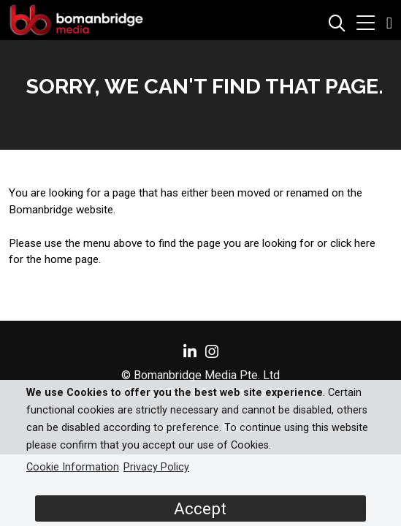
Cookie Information (72, 467)
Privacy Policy (156, 467)
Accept (200, 508)
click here (352, 243)
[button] (365, 24)
